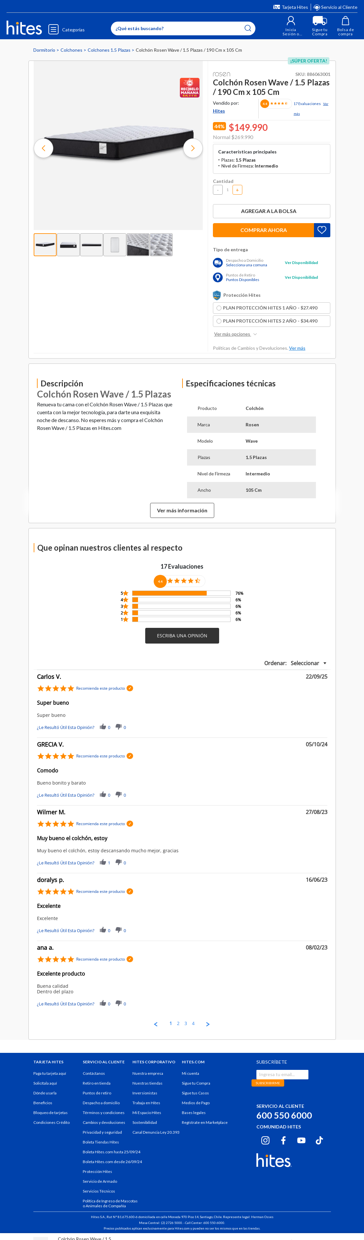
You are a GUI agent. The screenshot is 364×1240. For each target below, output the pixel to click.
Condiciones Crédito (51, 1122)
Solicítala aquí (45, 1083)
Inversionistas (144, 1092)
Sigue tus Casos (195, 1092)
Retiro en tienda (97, 1083)
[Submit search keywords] (247, 28)
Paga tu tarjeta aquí (49, 1073)
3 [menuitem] (185, 1023)
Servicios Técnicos (99, 1191)
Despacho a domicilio (101, 1102)
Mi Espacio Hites (146, 1112)
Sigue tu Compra (196, 1083)
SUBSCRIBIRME (268, 1083)
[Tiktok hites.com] (319, 1139)
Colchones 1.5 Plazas (109, 50)
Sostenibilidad (144, 1122)
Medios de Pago (196, 1102)
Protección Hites (97, 1171)
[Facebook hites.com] (283, 1139)
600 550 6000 (284, 1115)
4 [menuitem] (193, 1023)
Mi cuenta (190, 1073)
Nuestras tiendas (147, 1083)
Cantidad (223, 181)
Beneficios (42, 1102)
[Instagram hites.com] (265, 1139)
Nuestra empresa (147, 1073)
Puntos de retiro (97, 1092)
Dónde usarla (45, 1092)
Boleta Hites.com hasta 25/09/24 (111, 1151)
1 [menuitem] (170, 1023)
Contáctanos (94, 1073)
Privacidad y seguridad (102, 1132)
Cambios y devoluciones (104, 1122)
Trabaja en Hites (146, 1102)
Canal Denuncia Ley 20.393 (156, 1132)
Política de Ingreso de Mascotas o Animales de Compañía (110, 1203)
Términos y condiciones (104, 1112)
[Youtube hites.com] (301, 1139)
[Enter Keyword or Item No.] (182, 28)
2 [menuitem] (178, 1023)
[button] (290, 26)
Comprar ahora (263, 230)
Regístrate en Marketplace (205, 1122)
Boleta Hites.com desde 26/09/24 (112, 1161)
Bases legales (194, 1112)
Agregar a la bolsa (272, 211)
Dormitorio (44, 50)
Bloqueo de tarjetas (50, 1112)
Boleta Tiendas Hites (101, 1142)
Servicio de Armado (100, 1181)
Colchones (72, 50)
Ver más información (182, 510)
